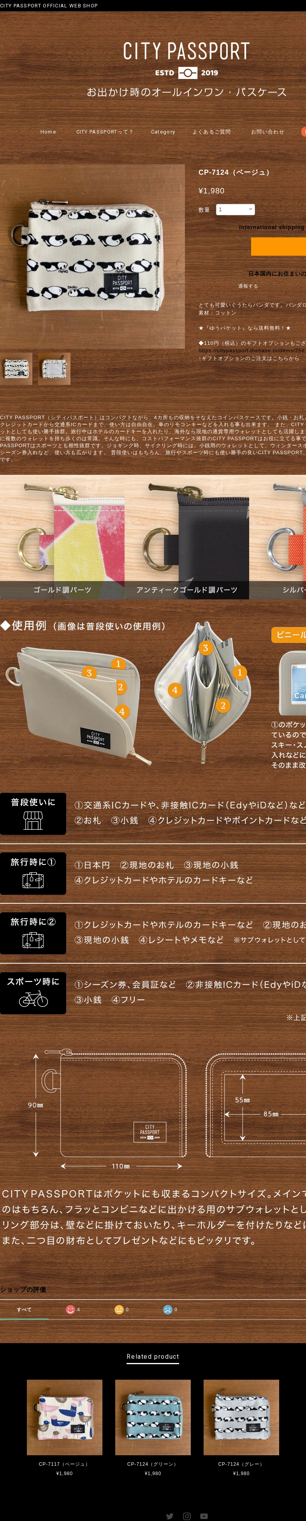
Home (48, 132)
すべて (24, 1309)
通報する (248, 286)
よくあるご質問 (211, 132)
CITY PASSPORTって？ (105, 132)
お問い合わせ (268, 132)
